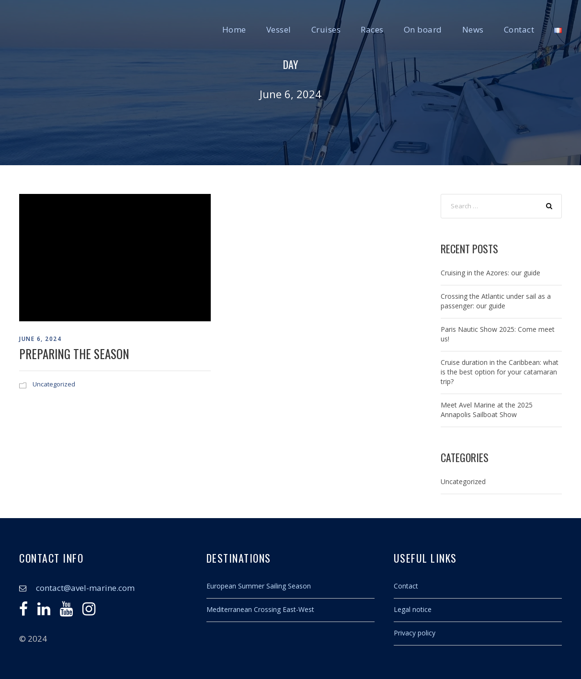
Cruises (326, 29)
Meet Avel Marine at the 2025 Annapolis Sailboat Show (487, 409)
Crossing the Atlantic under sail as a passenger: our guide (496, 301)
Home (234, 29)
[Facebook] (23, 611)
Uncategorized (54, 384)
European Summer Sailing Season (258, 585)
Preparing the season (74, 353)
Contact (519, 29)
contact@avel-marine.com (85, 587)
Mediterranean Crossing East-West (260, 609)
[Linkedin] (43, 611)
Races (372, 29)
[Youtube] (66, 611)
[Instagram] (88, 611)
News (473, 29)
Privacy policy (414, 632)
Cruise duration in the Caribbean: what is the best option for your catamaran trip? (499, 372)
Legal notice (413, 609)
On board (423, 29)
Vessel (278, 29)
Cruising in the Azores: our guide (490, 272)
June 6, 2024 (40, 339)
